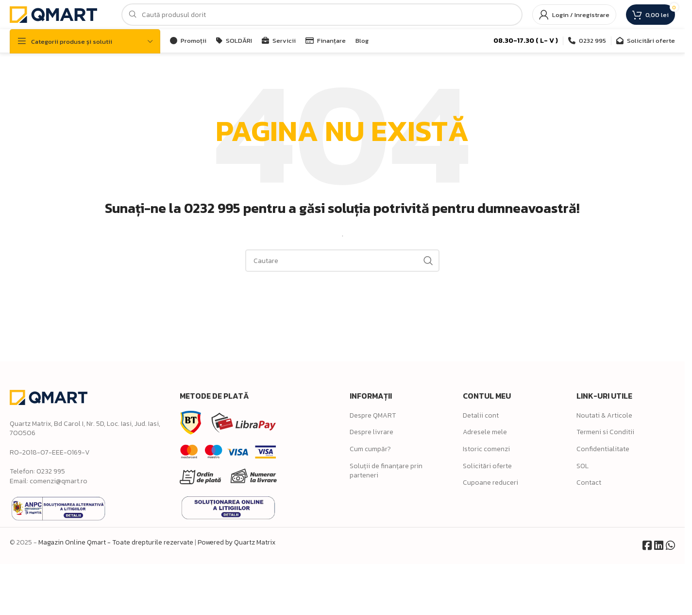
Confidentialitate (602, 449)
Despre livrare (371, 432)
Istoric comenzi (486, 449)
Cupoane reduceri (490, 482)
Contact (588, 482)
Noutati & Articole (604, 415)
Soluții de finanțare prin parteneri (386, 471)
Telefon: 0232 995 (37, 471)
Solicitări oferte (487, 466)
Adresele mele (485, 432)
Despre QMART (373, 415)
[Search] (322, 14)
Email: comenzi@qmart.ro (48, 481)
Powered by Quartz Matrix (236, 542)
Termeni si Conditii (605, 432)
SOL (582, 466)
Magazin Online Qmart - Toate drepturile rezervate (115, 542)
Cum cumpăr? (370, 449)
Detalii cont (481, 415)
